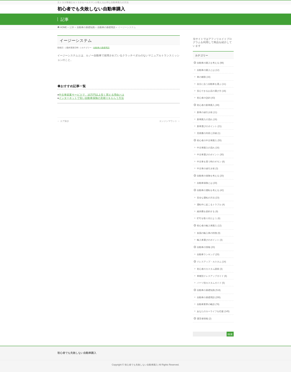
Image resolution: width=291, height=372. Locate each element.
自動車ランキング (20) (208, 254)
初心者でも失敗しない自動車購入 (91, 8)
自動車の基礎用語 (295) (208, 297)
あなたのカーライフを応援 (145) (213, 311)
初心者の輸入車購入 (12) (209, 225)
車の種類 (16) (203, 77)
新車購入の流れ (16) (207, 119)
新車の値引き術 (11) (207, 112)
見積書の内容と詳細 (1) (208, 133)
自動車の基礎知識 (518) (208, 290)
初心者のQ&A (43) (206, 98)
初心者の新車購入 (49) (208, 105)
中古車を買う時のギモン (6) (211, 161)
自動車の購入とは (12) (208, 70)
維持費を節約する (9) (207, 211)
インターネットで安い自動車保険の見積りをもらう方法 (91, 98)
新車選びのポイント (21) (209, 126)
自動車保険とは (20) (207, 183)
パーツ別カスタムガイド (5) (211, 283)
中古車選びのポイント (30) (210, 154)
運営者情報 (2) (204, 318)
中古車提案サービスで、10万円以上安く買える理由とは (91, 94)
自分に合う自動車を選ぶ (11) (211, 84)
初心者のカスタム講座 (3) (210, 269)
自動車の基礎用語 (101, 47)
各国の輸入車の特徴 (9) (208, 233)
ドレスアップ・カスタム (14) (211, 261)
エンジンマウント (169, 121)
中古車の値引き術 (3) (207, 168)
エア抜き (63, 121)
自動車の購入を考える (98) (210, 63)
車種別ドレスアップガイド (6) (212, 276)
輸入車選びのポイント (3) (210, 240)
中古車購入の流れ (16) (208, 147)
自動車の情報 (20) (206, 247)
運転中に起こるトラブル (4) (211, 204)
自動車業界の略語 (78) (208, 304)
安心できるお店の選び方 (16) (211, 91)
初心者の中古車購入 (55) (209, 140)
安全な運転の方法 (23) (208, 197)
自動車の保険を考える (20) (210, 175)
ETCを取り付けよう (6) (208, 218)
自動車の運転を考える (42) (210, 190)
